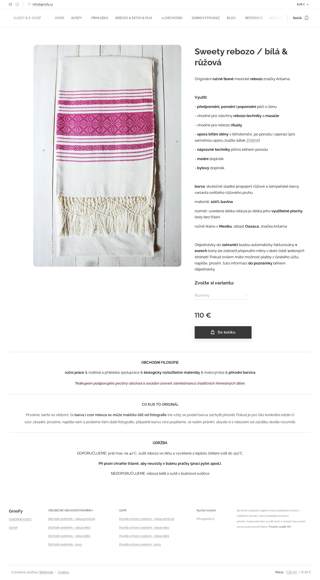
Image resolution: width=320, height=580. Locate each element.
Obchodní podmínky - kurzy (65, 544)
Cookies (63, 572)
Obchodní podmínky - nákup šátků (69, 535)
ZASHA (252, 140)
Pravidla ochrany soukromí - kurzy (140, 544)
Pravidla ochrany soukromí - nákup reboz (144, 527)
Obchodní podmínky (60, 518)
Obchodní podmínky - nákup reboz (69, 527)
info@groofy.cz (43, 4)
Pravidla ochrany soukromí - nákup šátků (144, 535)
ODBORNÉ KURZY (20, 519)
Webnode (46, 572)
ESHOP (13, 527)
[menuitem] (61, 18)
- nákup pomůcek (84, 518)
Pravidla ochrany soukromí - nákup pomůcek (146, 518)
